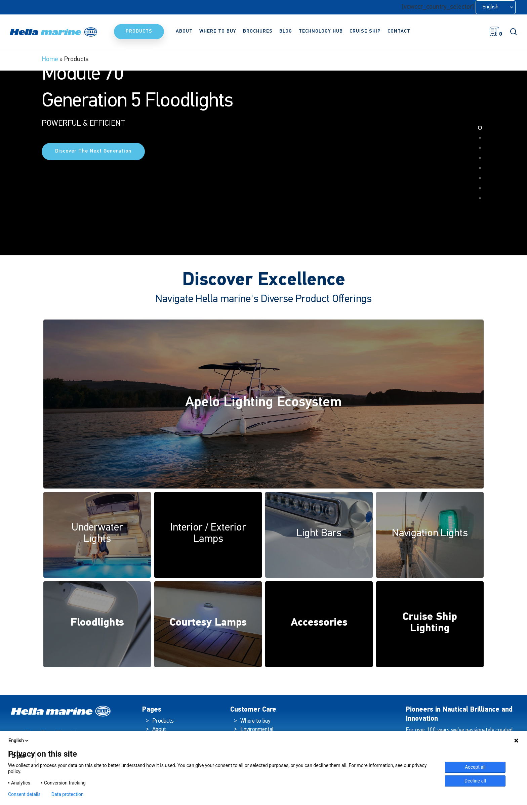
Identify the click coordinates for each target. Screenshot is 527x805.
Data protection (67, 794)
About (159, 729)
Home (50, 59)
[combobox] (22, 756)
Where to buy (255, 721)
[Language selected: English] (495, 7)
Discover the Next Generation (93, 210)
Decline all (475, 780)
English (18, 740)
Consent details (24, 794)
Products (163, 721)
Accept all (475, 767)
